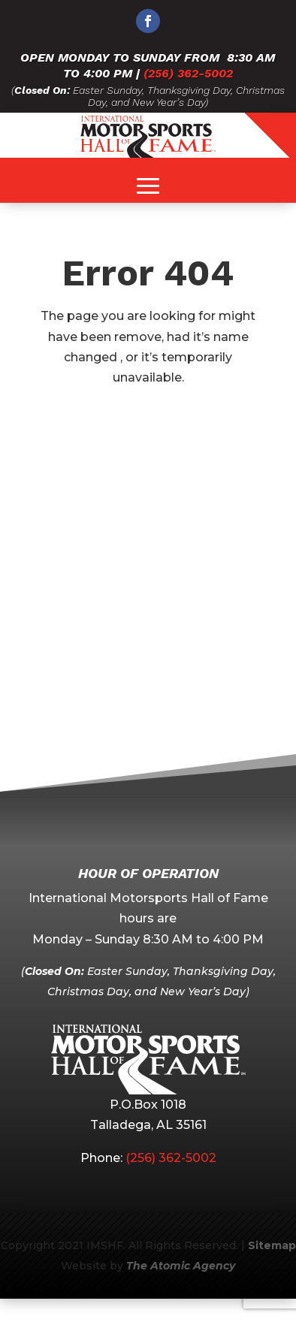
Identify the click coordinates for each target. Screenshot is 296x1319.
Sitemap (272, 1245)
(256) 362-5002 (188, 73)
